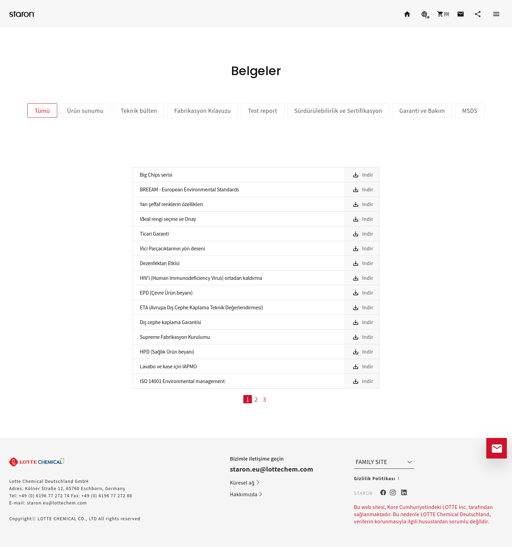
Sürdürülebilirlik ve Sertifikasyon (338, 110)
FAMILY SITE (385, 461)
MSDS (469, 110)
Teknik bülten (139, 110)
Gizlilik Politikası (374, 478)
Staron (23, 14)
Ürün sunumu (85, 110)
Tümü (42, 110)
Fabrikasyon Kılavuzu (202, 110)
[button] (442, 14)
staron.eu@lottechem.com (57, 503)
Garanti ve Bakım (422, 110)
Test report (262, 110)
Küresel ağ (245, 482)
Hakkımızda (246, 494)
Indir (367, 174)
